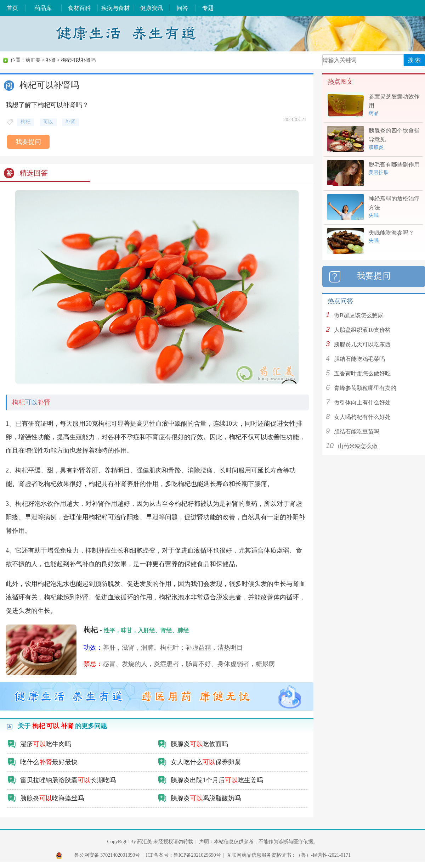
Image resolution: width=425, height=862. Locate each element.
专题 (208, 8)
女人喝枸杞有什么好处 (362, 417)
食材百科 (79, 8)
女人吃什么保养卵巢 (206, 762)
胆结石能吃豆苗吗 (356, 432)
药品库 (43, 8)
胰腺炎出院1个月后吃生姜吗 (217, 780)
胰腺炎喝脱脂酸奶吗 (206, 798)
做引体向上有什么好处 (362, 402)
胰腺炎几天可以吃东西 (362, 344)
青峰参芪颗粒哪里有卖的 (365, 388)
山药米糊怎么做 (358, 446)
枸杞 (18, 402)
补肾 (51, 60)
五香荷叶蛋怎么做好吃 (362, 373)
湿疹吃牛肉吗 (45, 744)
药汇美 (33, 60)
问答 (182, 8)
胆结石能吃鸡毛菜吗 (359, 359)
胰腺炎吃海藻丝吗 (52, 798)
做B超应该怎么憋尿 (358, 315)
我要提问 (28, 141)
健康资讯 (151, 8)
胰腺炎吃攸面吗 (199, 744)
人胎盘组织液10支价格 (362, 330)
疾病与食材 (115, 8)
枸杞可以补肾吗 (78, 60)
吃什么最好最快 (49, 762)
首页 (12, 8)
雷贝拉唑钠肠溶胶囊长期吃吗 (68, 780)
